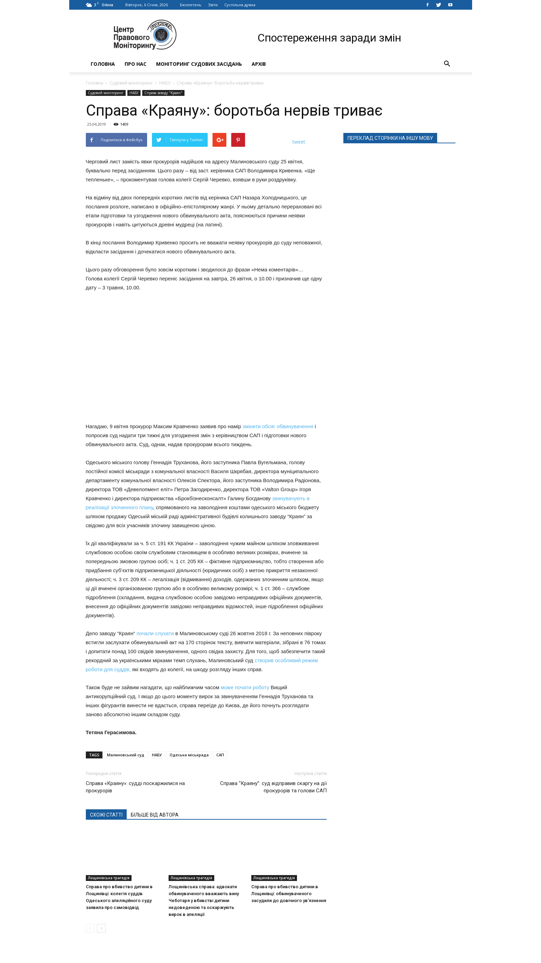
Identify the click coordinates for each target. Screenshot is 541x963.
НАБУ (164, 83)
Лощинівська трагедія (108, 877)
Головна (103, 64)
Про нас (135, 64)
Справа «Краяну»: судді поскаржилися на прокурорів (135, 787)
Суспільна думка (239, 4)
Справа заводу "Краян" (163, 92)
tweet (298, 141)
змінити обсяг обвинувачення (277, 426)
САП (220, 754)
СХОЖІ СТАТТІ (106, 815)
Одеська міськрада (189, 754)
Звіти (213, 4)
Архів (259, 64)
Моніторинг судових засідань (199, 64)
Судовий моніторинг (131, 83)
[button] (447, 64)
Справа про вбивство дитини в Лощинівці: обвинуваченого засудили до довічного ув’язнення (288, 893)
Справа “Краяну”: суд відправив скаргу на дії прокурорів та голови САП (273, 787)
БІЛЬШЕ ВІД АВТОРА (155, 815)
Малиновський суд (125, 754)
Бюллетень (190, 4)
